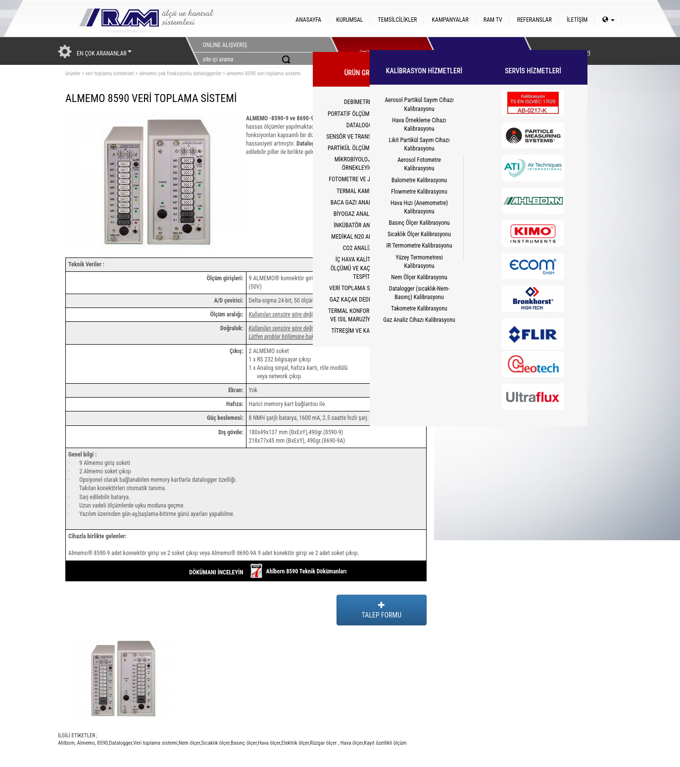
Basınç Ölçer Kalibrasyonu (419, 222)
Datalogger (120, 743)
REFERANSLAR (534, 19)
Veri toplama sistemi (155, 743)
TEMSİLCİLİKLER (397, 19)
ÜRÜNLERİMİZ (375, 51)
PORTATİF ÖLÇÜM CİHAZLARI (362, 113)
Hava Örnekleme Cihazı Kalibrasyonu (419, 124)
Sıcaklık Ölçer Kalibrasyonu (419, 234)
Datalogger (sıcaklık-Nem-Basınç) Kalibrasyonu (419, 293)
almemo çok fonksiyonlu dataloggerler (181, 73)
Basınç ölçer (244, 743)
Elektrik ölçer (295, 743)
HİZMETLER (472, 51)
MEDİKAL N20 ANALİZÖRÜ (362, 236)
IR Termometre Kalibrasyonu (419, 245)
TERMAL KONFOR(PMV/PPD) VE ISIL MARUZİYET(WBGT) (362, 315)
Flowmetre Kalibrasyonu (419, 191)
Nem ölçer (189, 743)
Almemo (85, 743)
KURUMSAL (349, 19)
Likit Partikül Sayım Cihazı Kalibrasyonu (419, 144)
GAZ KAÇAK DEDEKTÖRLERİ (362, 299)
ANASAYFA (308, 19)
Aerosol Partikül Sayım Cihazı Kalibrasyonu (419, 104)
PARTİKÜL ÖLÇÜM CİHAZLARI (362, 148)
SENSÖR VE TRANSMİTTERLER (362, 136)
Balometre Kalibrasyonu (419, 180)
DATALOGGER (362, 125)
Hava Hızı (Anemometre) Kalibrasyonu (419, 207)
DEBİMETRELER (362, 102)
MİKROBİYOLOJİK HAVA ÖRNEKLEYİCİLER (362, 163)
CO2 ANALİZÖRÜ (362, 248)
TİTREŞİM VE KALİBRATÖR (362, 330)
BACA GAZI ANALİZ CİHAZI (362, 202)
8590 (102, 743)
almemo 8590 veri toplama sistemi (264, 73)
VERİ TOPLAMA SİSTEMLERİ (362, 288)
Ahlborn (66, 743)
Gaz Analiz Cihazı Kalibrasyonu (419, 319)
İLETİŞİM (577, 19)
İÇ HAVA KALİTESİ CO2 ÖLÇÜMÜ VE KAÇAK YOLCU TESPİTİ (362, 268)
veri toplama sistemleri (109, 73)
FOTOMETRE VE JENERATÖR (362, 179)
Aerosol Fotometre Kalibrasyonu (419, 164)
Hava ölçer (269, 743)
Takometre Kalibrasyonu (419, 308)
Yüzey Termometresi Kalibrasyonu (419, 261)
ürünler (72, 73)
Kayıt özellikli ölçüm (385, 743)
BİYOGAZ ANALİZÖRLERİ (362, 213)
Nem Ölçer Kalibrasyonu (419, 277)
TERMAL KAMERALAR (362, 191)
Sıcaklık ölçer (215, 743)
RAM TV (493, 19)
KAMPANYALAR (450, 19)
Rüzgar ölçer (324, 743)
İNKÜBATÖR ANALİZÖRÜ (362, 225)
